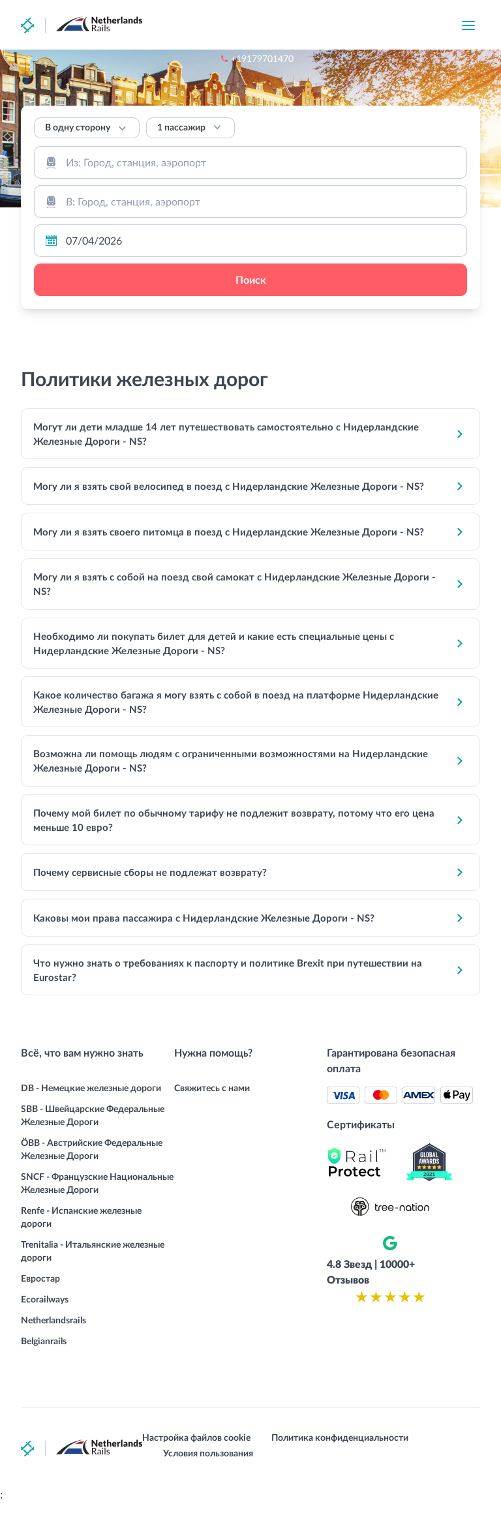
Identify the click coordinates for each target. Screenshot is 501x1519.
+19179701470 (332, 25)
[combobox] (250, 162)
